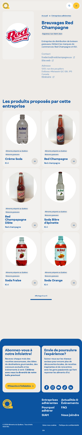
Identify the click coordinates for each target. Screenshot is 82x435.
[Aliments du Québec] (6, 6)
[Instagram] (52, 389)
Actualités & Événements (70, 406)
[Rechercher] (69, 6)
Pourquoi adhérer (48, 413)
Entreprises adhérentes (50, 406)
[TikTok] (64, 389)
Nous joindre (70, 419)
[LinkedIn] (70, 389)
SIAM (45, 419)
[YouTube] (58, 389)
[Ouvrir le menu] (76, 6)
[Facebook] (46, 389)
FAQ (64, 412)
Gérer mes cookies (49, 425)
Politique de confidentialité (69, 425)
